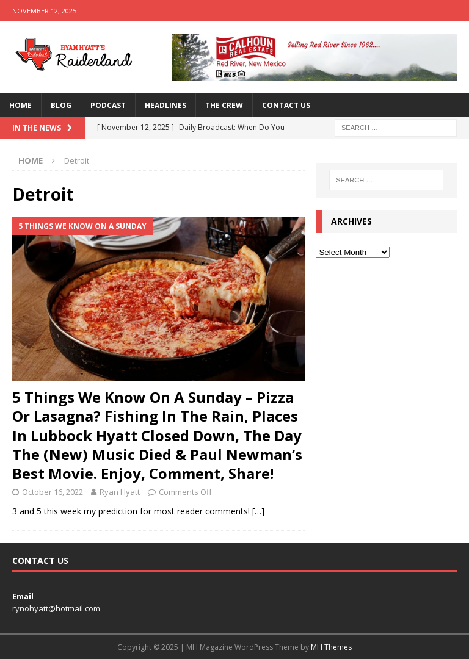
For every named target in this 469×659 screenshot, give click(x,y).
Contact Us (286, 105)
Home (20, 105)
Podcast (108, 105)
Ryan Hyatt (120, 491)
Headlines (165, 105)
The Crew (224, 105)
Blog (61, 105)
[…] (258, 511)
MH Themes (331, 647)
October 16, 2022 (52, 491)
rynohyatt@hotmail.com (56, 608)
